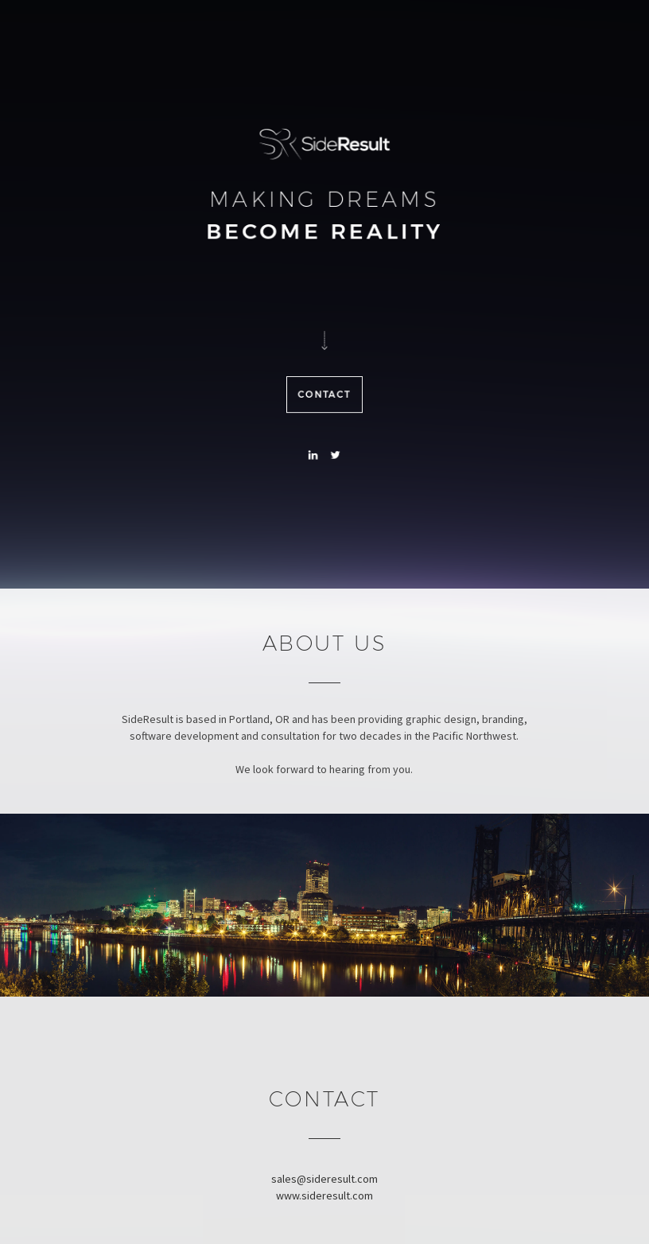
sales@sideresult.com (324, 1179)
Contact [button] (324, 396)
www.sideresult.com (324, 1195)
